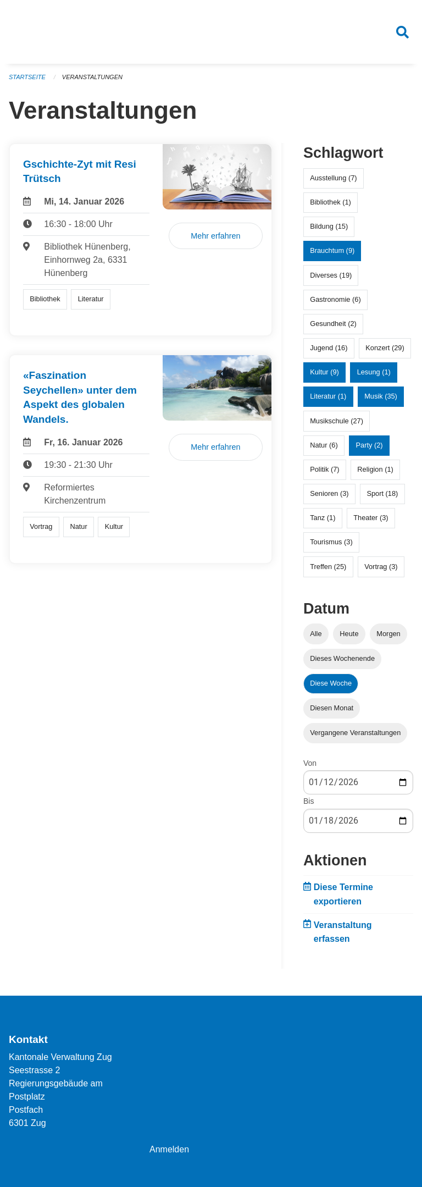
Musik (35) (380, 397)
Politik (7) (324, 469)
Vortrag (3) (380, 566)
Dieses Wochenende (342, 658)
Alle (315, 634)
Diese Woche (331, 683)
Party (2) (369, 445)
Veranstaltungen (92, 77)
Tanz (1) (322, 518)
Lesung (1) (374, 372)
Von (309, 763)
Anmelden (169, 1149)
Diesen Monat (331, 708)
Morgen (388, 634)
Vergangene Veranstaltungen (355, 732)
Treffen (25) (328, 566)
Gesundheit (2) (333, 323)
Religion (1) (375, 469)
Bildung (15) (329, 226)
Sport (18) (382, 493)
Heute (349, 634)
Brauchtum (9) (332, 250)
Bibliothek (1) (330, 202)
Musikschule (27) (336, 421)
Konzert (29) (384, 348)
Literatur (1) (328, 397)
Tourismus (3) (331, 542)
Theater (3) (370, 518)
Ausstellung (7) (333, 178)
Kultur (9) (324, 372)
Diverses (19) (331, 275)
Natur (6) (324, 445)
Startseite (27, 77)
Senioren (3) (329, 493)
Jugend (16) (328, 348)
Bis (308, 801)
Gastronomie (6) (335, 299)
